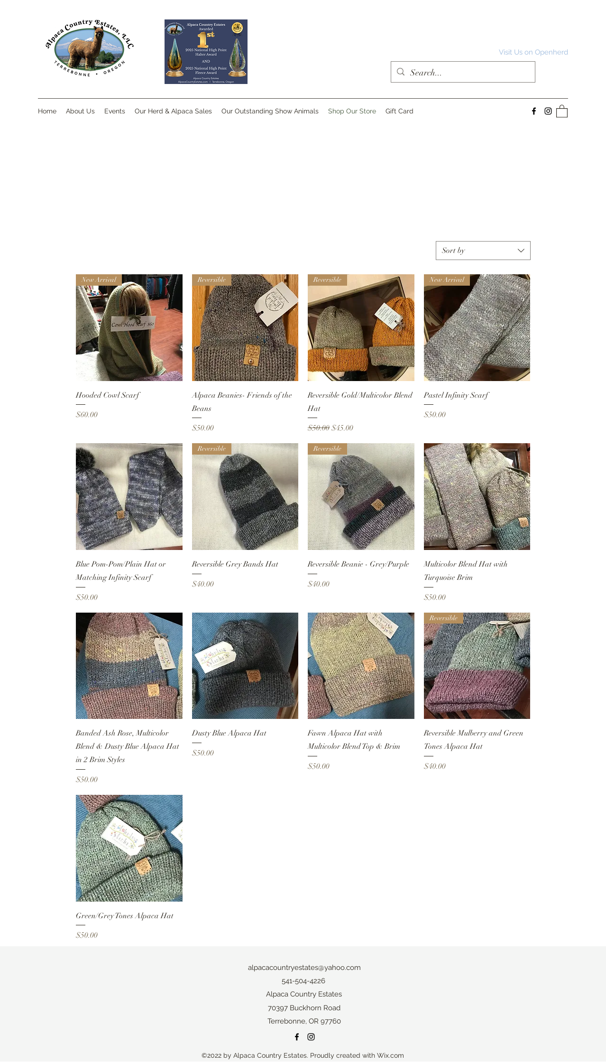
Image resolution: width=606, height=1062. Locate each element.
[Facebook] (534, 111)
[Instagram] (548, 111)
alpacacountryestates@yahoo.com (304, 967)
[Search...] (462, 73)
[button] (562, 111)
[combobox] (483, 250)
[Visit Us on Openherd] (533, 52)
